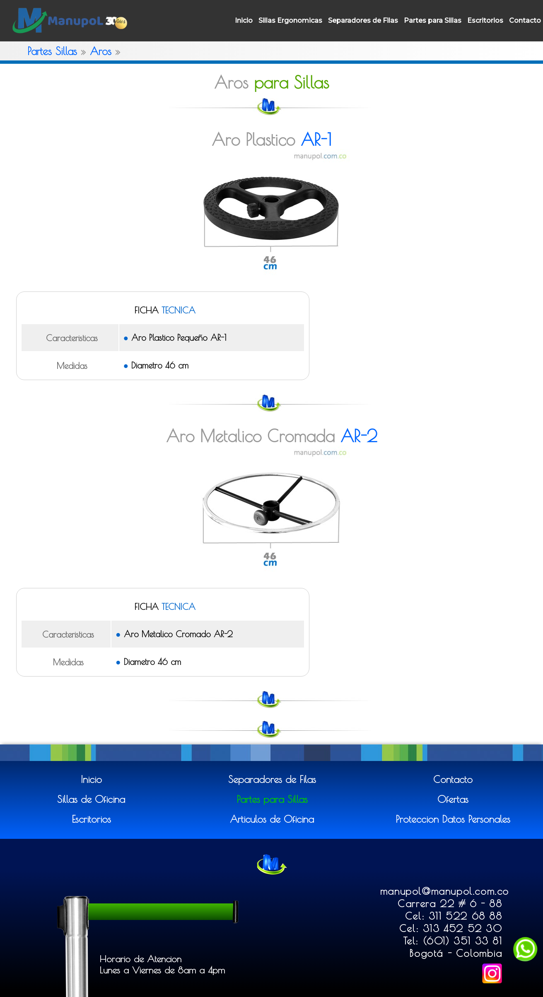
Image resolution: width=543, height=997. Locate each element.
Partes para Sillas (432, 20)
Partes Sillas (52, 51)
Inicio (244, 20)
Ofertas (452, 799)
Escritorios (485, 20)
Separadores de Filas (363, 20)
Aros (100, 51)
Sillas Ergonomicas (290, 20)
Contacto (525, 20)
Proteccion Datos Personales (453, 819)
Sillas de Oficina (91, 799)
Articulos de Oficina (272, 819)
